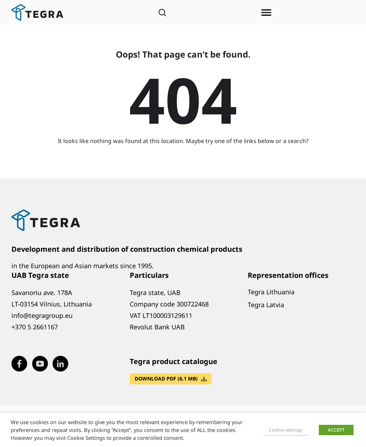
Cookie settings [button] (285, 430)
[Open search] (162, 12)
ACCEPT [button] (336, 430)
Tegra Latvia (266, 304)
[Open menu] (266, 12)
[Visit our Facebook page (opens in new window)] (19, 364)
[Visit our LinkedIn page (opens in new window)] (60, 364)
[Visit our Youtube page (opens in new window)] (40, 364)
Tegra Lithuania (271, 292)
